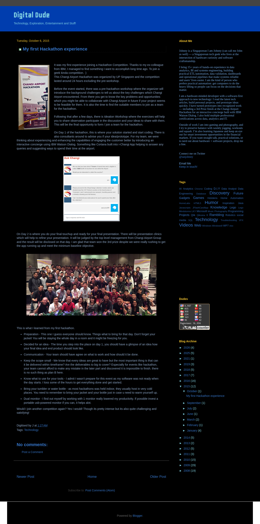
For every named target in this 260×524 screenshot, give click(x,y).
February (193, 425)
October (192, 391)
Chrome (199, 189)
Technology (31, 430)
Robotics (230, 215)
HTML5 (197, 203)
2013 (187, 443)
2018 (187, 369)
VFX (241, 220)
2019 (187, 364)
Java (240, 203)
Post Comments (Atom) (100, 490)
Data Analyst (228, 188)
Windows (206, 225)
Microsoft (202, 211)
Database (201, 193)
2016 (187, 380)
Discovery (219, 192)
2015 (187, 386)
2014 (187, 437)
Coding (208, 188)
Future (239, 193)
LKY (194, 211)
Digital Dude (31, 15)
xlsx (231, 225)
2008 (187, 470)
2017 (187, 375)
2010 (187, 459)
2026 (187, 347)
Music (211, 211)
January (192, 430)
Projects (184, 215)
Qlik (193, 215)
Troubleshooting (229, 220)
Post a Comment (32, 452)
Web (197, 225)
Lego (233, 207)
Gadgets (184, 198)
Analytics (188, 188)
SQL (190, 220)
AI (180, 188)
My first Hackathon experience (205, 395)
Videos (186, 225)
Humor (211, 202)
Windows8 (217, 225)
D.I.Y (217, 188)
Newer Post (25, 477)
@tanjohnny (186, 156)
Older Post (158, 477)
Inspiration (228, 203)
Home (92, 477)
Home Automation (232, 198)
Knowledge (218, 207)
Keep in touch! (188, 166)
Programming (235, 211)
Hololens (212, 198)
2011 (187, 454)
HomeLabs (184, 203)
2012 (187, 448)
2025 (187, 353)
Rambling (216, 215)
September (194, 403)
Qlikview (201, 215)
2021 (187, 358)
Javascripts (185, 207)
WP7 (226, 225)
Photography (220, 211)
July (190, 408)
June (190, 414)
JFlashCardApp (200, 207)
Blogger (137, 515)
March (191, 419)
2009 (187, 465)
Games (198, 198)
